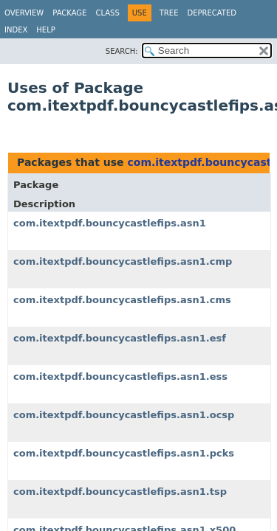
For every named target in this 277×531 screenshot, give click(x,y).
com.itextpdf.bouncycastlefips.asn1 (109, 223)
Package (69, 13)
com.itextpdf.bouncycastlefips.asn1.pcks (123, 453)
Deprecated (211, 13)
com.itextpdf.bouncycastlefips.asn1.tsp (120, 491)
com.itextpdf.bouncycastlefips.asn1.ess (120, 376)
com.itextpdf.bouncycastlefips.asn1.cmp (122, 261)
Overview (24, 13)
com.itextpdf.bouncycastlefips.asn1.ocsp (123, 414)
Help (45, 30)
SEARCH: (122, 51)
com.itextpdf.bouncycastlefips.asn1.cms (122, 299)
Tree (169, 13)
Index (15, 30)
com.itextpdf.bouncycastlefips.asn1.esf (119, 338)
